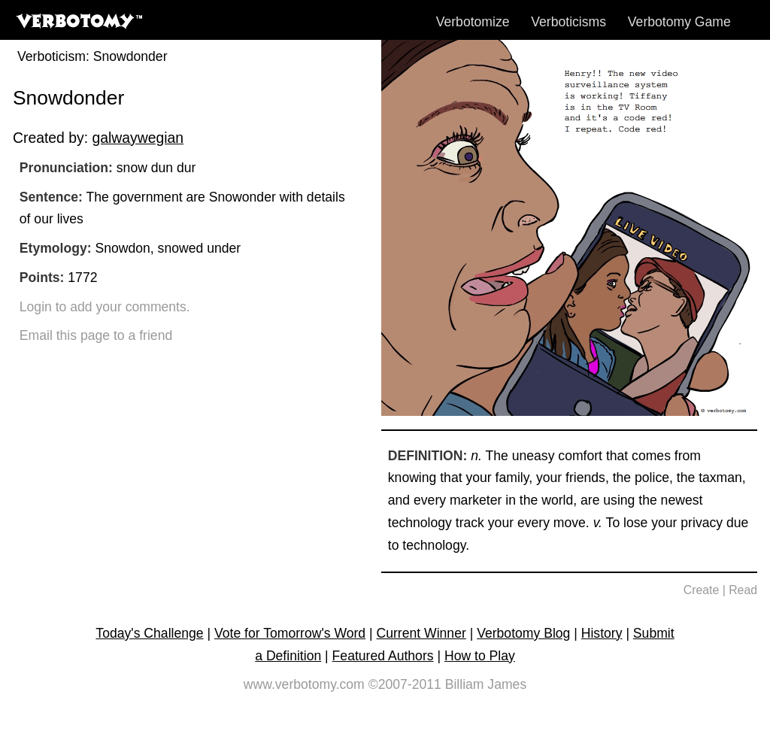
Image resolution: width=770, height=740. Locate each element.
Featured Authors (383, 655)
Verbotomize (473, 21)
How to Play (479, 655)
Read (743, 590)
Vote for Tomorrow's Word (289, 633)
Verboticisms (568, 21)
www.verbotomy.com (304, 684)
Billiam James (486, 684)
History (602, 633)
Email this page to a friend (96, 335)
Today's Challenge (149, 633)
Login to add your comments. (105, 306)
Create (702, 590)
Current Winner (421, 633)
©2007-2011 (404, 684)
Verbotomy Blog (523, 633)
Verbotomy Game (679, 21)
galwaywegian (137, 137)
